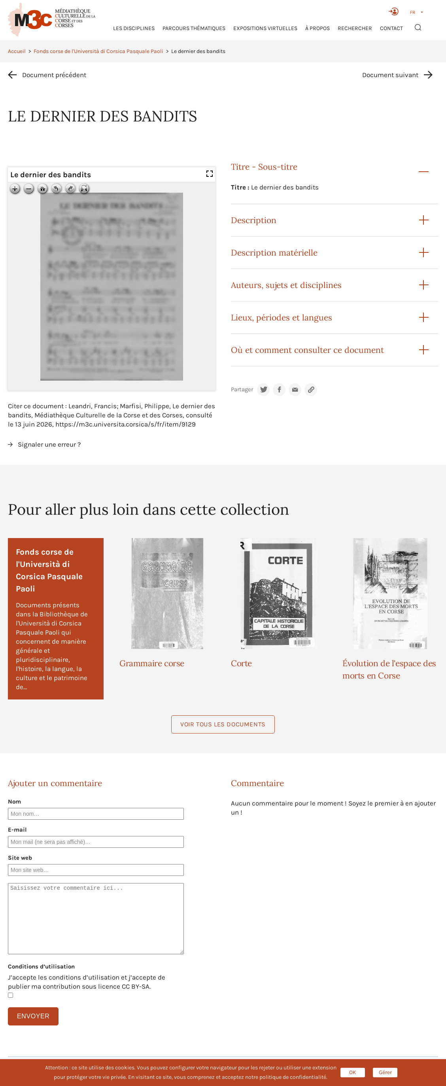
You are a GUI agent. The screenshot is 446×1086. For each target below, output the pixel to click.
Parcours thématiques (194, 28)
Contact (391, 28)
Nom (14, 801)
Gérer (385, 1072)
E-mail (17, 829)
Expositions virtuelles (265, 28)
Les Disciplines (134, 28)
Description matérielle (274, 252)
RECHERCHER (355, 28)
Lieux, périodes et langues (281, 317)
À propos (317, 28)
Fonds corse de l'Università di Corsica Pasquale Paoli (98, 51)
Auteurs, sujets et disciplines (286, 285)
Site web (20, 857)
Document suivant (390, 75)
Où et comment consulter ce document (307, 350)
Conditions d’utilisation (41, 966)
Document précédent (54, 75)
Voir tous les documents (223, 724)
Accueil (17, 51)
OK (352, 1072)
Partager (242, 389)
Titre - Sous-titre (264, 166)
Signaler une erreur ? (49, 444)
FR (412, 12)
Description (253, 220)
